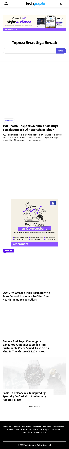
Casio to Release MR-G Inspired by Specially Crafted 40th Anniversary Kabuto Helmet (24, 396)
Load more (34, 406)
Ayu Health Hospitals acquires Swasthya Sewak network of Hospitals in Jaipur (30, 127)
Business (9, 120)
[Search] (61, 50)
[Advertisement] (34, 169)
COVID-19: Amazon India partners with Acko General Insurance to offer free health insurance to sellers (26, 296)
